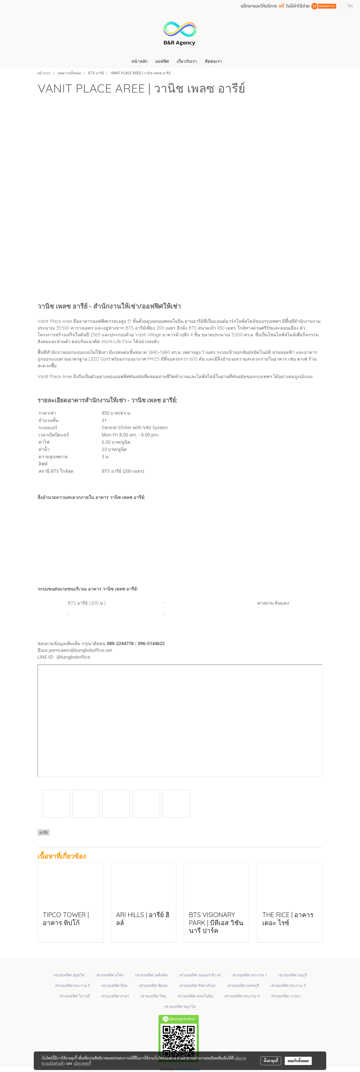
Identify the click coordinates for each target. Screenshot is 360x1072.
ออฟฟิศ (162, 61)
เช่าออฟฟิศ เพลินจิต (151, 975)
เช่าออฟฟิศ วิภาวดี (75, 996)
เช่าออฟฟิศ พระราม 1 (249, 975)
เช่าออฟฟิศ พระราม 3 (288, 985)
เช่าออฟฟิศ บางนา (286, 996)
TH (346, 6)
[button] (230, 61)
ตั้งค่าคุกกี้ (271, 1060)
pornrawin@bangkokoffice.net (80, 650)
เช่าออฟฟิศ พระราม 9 (72, 985)
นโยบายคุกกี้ (82, 1063)
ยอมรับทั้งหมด (298, 1060)
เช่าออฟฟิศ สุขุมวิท (69, 975)
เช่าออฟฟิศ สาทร (115, 996)
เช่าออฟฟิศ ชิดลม (153, 985)
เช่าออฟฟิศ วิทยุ (153, 996)
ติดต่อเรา (213, 61)
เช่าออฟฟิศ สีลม (114, 985)
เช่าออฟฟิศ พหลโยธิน (195, 996)
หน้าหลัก (140, 61)
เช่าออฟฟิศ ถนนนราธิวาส (199, 975)
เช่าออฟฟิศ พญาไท (180, 1006)
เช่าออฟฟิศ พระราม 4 (242, 996)
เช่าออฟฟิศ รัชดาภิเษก (197, 985)
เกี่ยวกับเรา (187, 61)
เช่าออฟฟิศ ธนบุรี (292, 975)
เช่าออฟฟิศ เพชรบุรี (243, 985)
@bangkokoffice (73, 657)
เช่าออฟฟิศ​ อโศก (110, 975)
